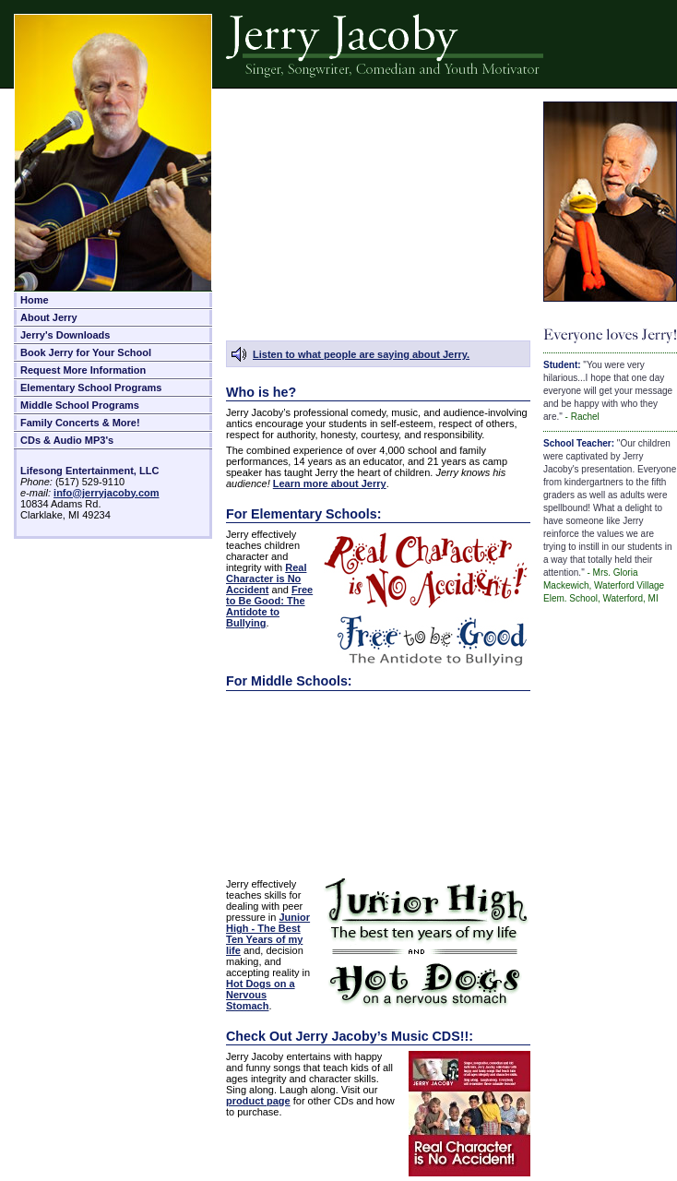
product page (258, 1100)
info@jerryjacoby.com (106, 492)
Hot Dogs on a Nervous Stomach (260, 994)
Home (34, 299)
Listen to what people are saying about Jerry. (361, 354)
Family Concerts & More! (80, 422)
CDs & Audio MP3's (66, 440)
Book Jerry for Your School (85, 352)
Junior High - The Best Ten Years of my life (268, 934)
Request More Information (83, 370)
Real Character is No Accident (266, 578)
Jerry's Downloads (65, 334)
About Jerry (48, 317)
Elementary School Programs (90, 387)
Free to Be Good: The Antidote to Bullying (269, 606)
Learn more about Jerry (329, 483)
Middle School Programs (79, 405)
